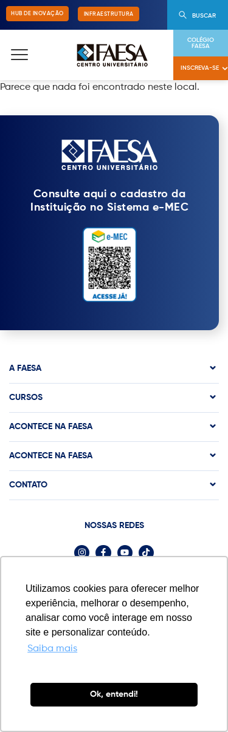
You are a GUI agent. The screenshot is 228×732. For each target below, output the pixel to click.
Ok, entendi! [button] (114, 694)
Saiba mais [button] (52, 649)
